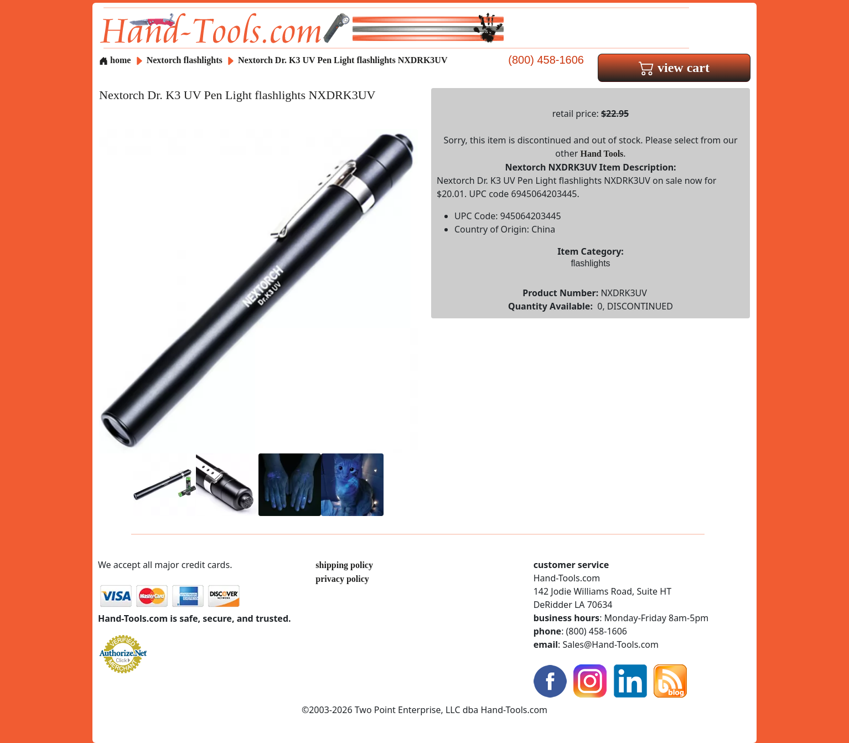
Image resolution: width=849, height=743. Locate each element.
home (115, 60)
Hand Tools (602, 153)
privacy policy (342, 579)
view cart (674, 67)
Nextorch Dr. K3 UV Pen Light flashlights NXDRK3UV (342, 60)
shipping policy (344, 565)
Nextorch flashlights (184, 60)
